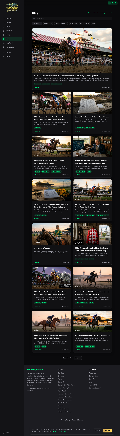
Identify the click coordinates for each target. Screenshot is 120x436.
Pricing (6, 35)
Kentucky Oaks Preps (65, 397)
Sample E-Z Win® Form (66, 385)
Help (6, 433)
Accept (107, 430)
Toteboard (7, 18)
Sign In (6, 57)
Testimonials (8, 47)
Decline (97, 430)
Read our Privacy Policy (59, 431)
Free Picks (64, 23)
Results (6, 26)
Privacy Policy (65, 420)
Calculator (7, 31)
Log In (91, 382)
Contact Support (95, 388)
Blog (12, 39)
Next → (77, 358)
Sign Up (92, 379)
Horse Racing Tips (64, 388)
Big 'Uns (7, 22)
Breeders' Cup (48, 23)
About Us (92, 373)
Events (57, 23)
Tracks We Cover (64, 403)
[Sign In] (113, 3)
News (93, 23)
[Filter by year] (37, 23)
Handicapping (73, 23)
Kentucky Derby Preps (66, 394)
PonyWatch (8, 43)
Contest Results (63, 409)
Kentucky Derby (84, 23)
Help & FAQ (93, 385)
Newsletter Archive (65, 400)
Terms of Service (77, 420)
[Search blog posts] (72, 18)
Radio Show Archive (65, 412)
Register (7, 52)
